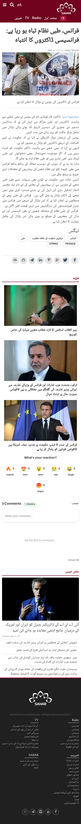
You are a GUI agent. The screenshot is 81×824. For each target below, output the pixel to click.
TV (27, 18)
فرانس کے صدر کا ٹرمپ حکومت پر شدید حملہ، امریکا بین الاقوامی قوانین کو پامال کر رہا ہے (42, 447)
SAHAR (67, 9)
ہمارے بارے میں (69, 743)
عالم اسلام (73, 774)
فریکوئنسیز (31, 736)
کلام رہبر (73, 767)
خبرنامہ (74, 771)
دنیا (76, 789)
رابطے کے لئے (30, 764)
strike (53, 244)
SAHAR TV (40, 699)
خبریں (18, 18)
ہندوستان (73, 785)
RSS (36, 767)
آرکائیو (74, 736)
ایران (75, 778)
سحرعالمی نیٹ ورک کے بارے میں (20, 743)
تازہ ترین (73, 764)
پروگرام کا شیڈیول (27, 746)
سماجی (75, 729)
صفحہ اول (50, 18)
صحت (77, 799)
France (70, 244)
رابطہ (34, 739)
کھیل (76, 796)
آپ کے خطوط (72, 746)
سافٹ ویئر (73, 739)
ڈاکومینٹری (72, 802)
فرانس (73, 238)
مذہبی (75, 725)
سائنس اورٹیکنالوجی (66, 792)
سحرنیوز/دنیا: (70, 117)
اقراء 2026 (72, 760)
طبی (23, 238)
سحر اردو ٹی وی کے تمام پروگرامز (24, 731)
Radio (36, 18)
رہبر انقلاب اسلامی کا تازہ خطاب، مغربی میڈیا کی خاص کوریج (43, 332)
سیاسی (75, 732)
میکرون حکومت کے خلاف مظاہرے (47, 238)
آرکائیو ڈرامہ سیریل (25, 725)
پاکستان (74, 781)
